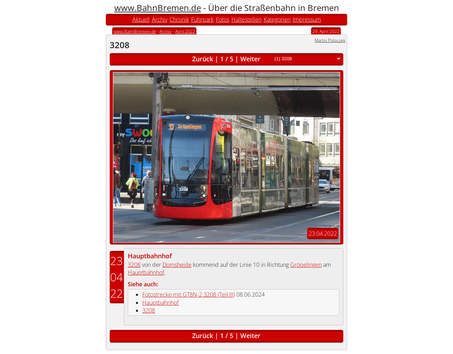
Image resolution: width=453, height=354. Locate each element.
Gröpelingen (306, 265)
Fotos (222, 19)
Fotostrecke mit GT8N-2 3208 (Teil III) (188, 294)
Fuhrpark (202, 19)
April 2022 (185, 31)
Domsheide (176, 265)
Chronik (179, 19)
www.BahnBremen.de (157, 7)
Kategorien (277, 19)
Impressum (307, 19)
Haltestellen (246, 19)
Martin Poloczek (330, 40)
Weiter (250, 59)
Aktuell (141, 19)
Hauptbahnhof (150, 256)
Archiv (159, 19)
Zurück (202, 59)
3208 (134, 265)
